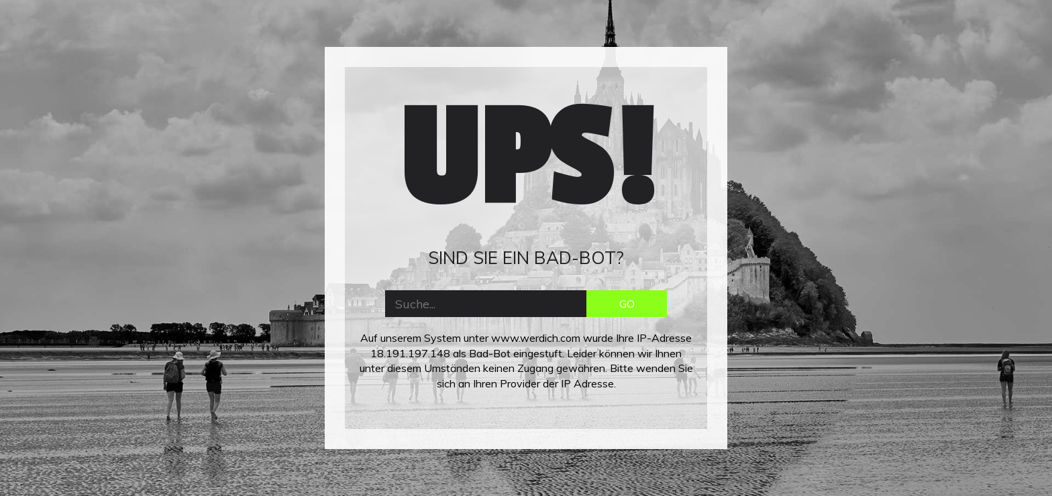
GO (627, 303)
